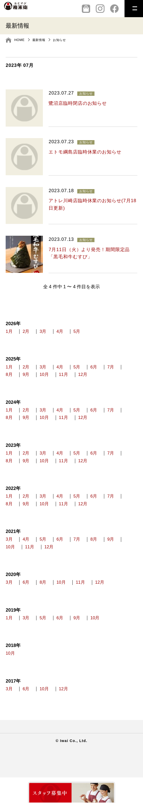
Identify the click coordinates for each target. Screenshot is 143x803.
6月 (118, 370)
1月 (9, 333)
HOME (19, 40)
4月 (75, 333)
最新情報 (40, 40)
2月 (31, 333)
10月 (76, 379)
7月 (9, 379)
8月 (31, 379)
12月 (125, 379)
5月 (97, 333)
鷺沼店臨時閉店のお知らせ (78, 103)
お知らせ (62, 40)
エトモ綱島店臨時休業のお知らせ (85, 152)
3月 (53, 333)
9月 (53, 379)
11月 (101, 379)
